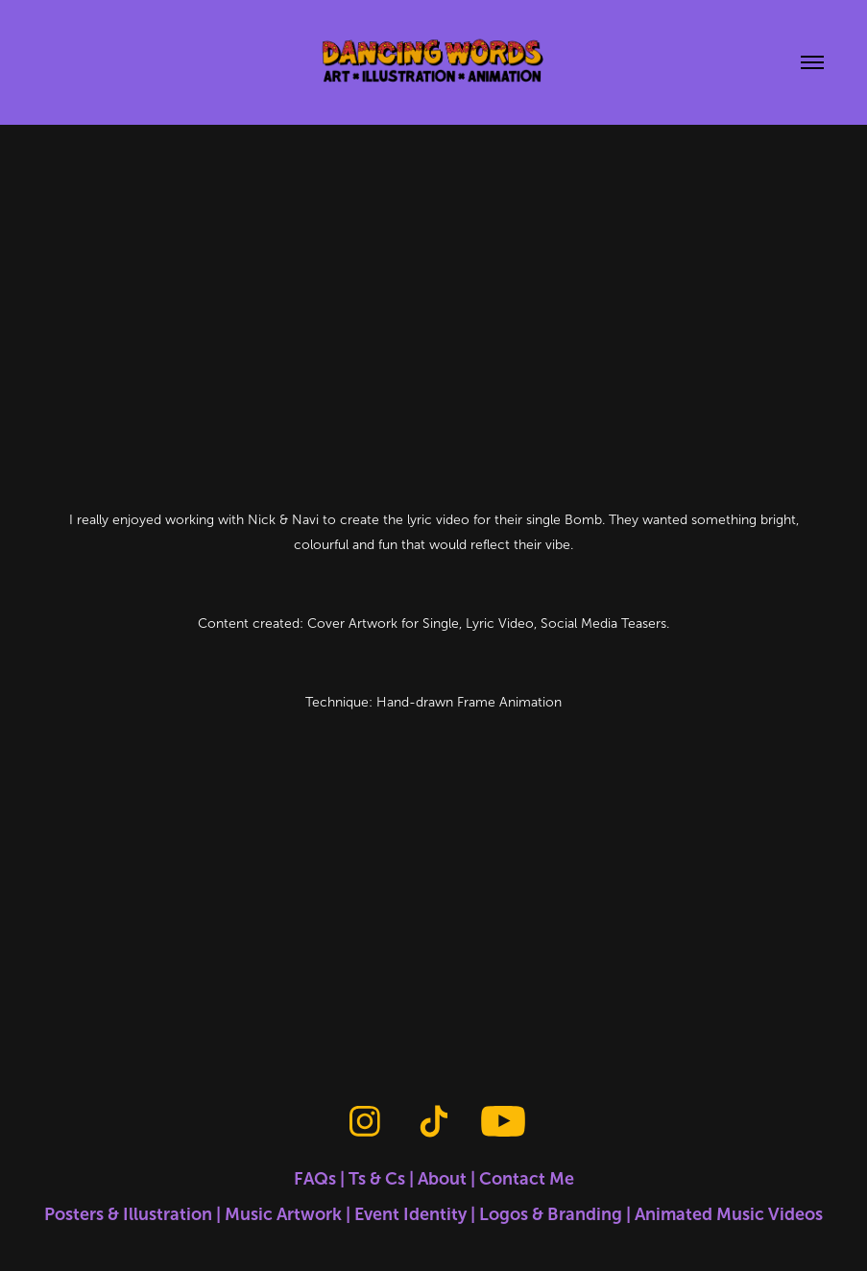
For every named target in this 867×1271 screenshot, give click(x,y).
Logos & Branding (550, 1214)
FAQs (315, 1178)
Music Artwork (283, 1214)
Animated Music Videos (729, 1214)
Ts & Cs (377, 1178)
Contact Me (526, 1178)
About (442, 1178)
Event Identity (410, 1214)
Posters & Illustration (128, 1214)
